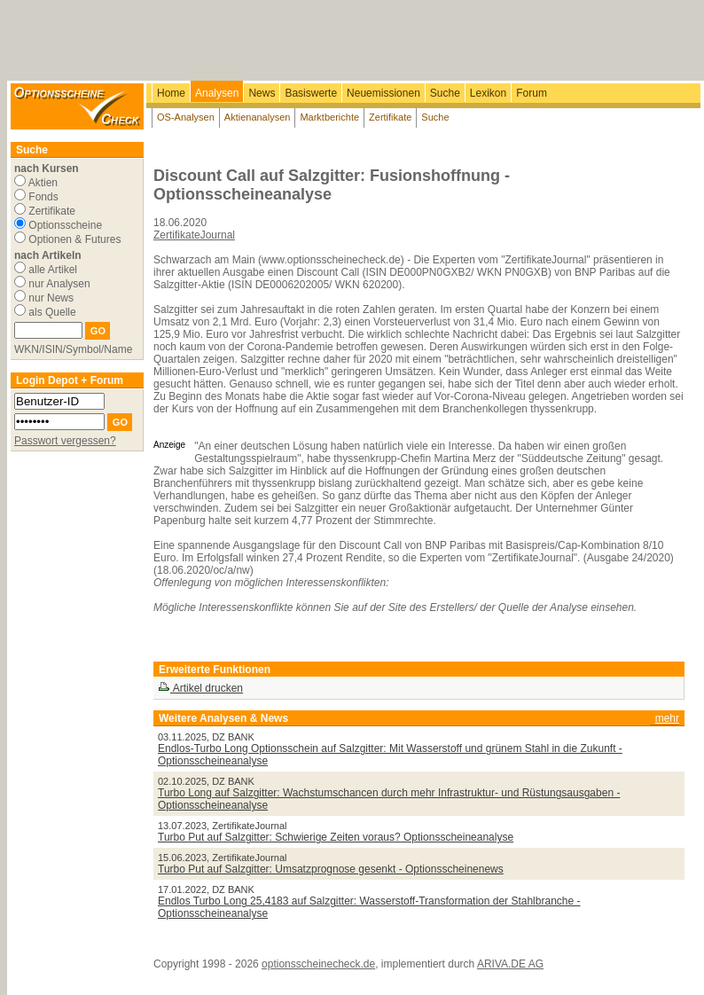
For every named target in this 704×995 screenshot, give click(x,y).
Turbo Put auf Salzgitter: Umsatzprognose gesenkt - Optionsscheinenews (331, 869)
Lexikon (488, 93)
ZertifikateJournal (194, 235)
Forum (531, 93)
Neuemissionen (383, 93)
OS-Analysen (186, 117)
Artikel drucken (200, 688)
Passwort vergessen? (65, 441)
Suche (445, 93)
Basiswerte (311, 93)
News (261, 93)
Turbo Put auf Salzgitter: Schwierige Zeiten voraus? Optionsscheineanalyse (335, 837)
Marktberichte (329, 117)
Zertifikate (390, 117)
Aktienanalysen (257, 117)
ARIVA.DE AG (510, 964)
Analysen (217, 93)
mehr (667, 718)
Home (171, 93)
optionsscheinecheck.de (318, 964)
